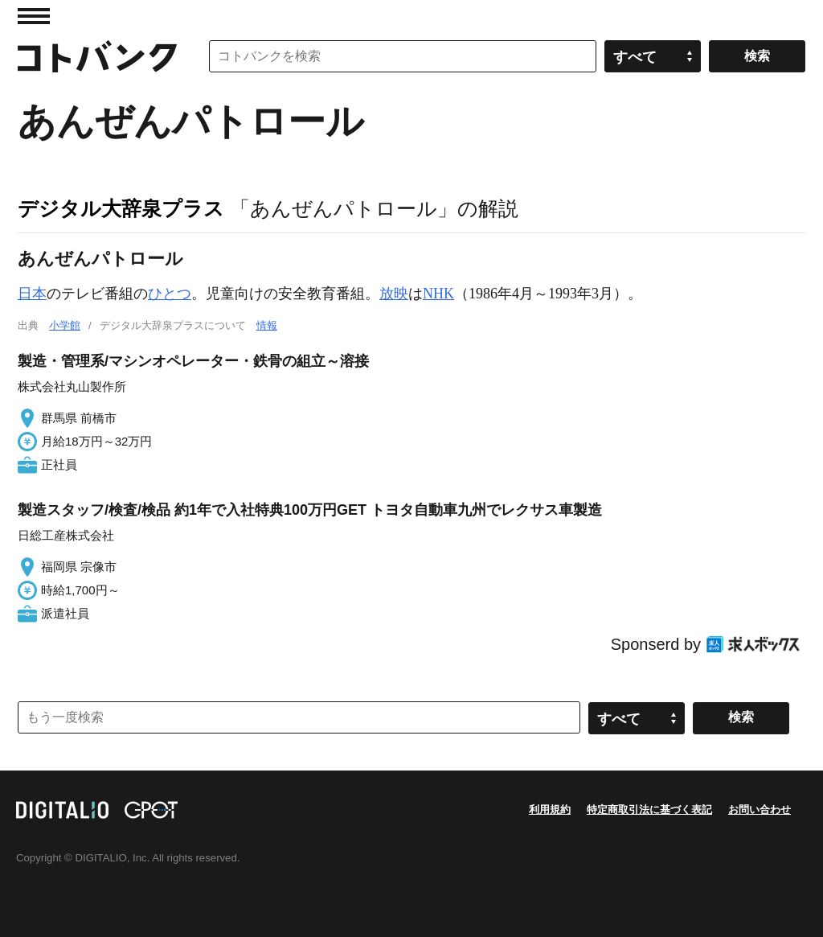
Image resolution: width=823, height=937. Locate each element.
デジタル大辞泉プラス (121, 208)
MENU (34, 16)
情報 (266, 325)
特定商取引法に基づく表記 (649, 809)
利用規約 (550, 809)
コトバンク (97, 56)
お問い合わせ (759, 809)
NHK (438, 294)
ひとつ (169, 294)
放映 (393, 294)
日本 (32, 294)
